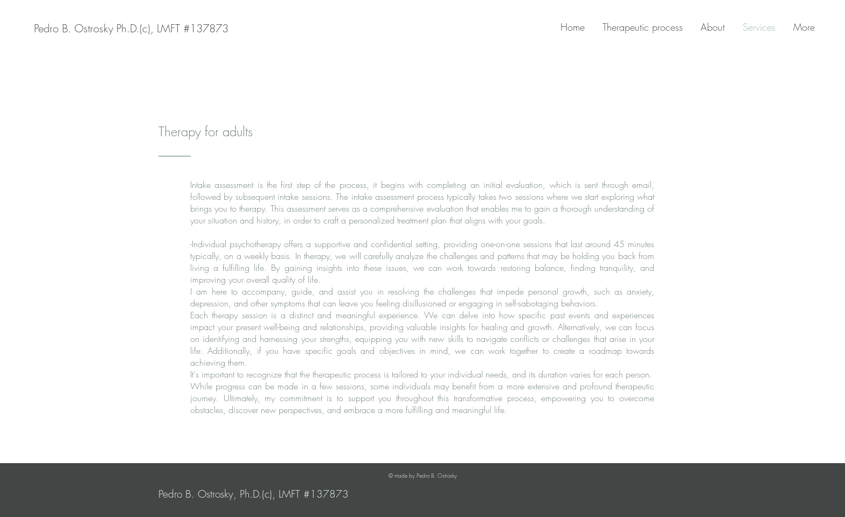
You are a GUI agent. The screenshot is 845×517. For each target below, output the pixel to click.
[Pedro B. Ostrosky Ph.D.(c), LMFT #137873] (131, 28)
